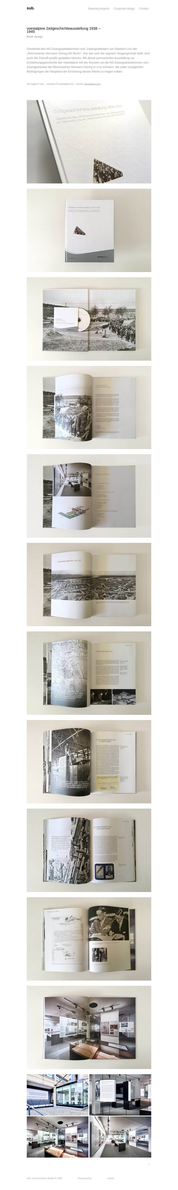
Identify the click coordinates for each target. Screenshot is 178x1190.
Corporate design (124, 8)
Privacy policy (84, 1178)
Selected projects (98, 8)
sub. (31, 8)
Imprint (110, 1178)
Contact (144, 8)
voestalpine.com (92, 84)
